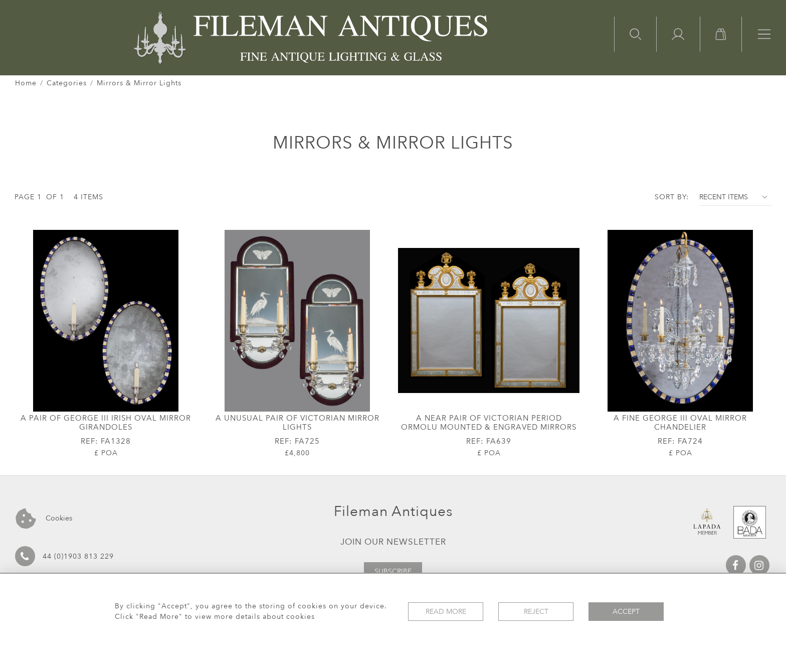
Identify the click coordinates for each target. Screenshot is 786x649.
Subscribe (393, 571)
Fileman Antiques (393, 511)
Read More (446, 611)
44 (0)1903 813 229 (64, 556)
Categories (67, 83)
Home (26, 83)
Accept (626, 611)
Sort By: (672, 197)
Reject (536, 611)
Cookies (44, 518)
